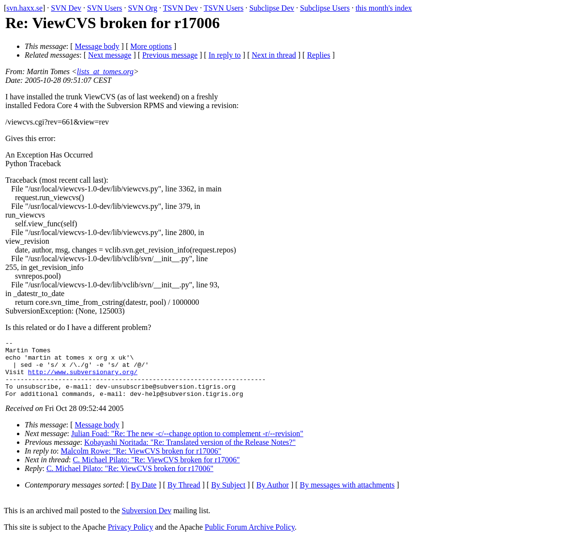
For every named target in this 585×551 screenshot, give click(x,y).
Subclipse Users (325, 8)
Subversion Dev (147, 522)
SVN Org (142, 8)
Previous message (169, 55)
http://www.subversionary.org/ (82, 379)
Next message (109, 55)
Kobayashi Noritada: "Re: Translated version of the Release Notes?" (190, 454)
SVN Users (104, 8)
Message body (97, 46)
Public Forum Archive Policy (250, 539)
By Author (272, 496)
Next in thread (274, 55)
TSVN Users (223, 8)
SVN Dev (66, 8)
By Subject (228, 496)
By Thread (183, 496)
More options (151, 46)
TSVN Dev (180, 8)
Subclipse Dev (271, 8)
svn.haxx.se (24, 8)
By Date (144, 496)
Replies (318, 55)
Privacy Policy (130, 539)
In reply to (225, 55)
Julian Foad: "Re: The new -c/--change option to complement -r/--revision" (187, 445)
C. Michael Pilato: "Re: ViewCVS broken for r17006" (156, 471)
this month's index (384, 8)
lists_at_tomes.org (105, 71)
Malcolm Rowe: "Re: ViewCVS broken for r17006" (141, 462)
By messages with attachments (347, 496)
